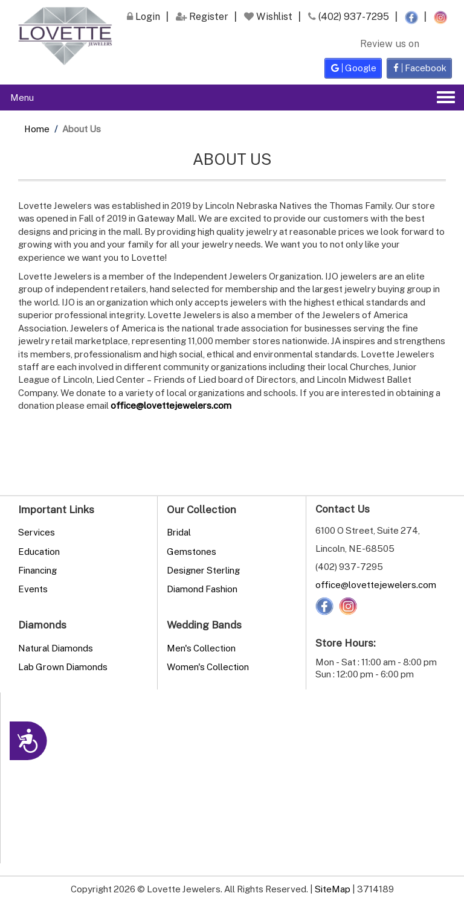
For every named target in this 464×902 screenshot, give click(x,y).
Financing (37, 570)
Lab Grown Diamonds (63, 666)
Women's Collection (208, 666)
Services (36, 531)
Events (33, 588)
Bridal (179, 531)
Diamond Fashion (202, 588)
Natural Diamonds (55, 647)
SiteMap (332, 888)
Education (39, 551)
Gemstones (191, 551)
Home (37, 128)
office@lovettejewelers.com (375, 584)
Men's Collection (201, 647)
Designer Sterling (203, 570)
